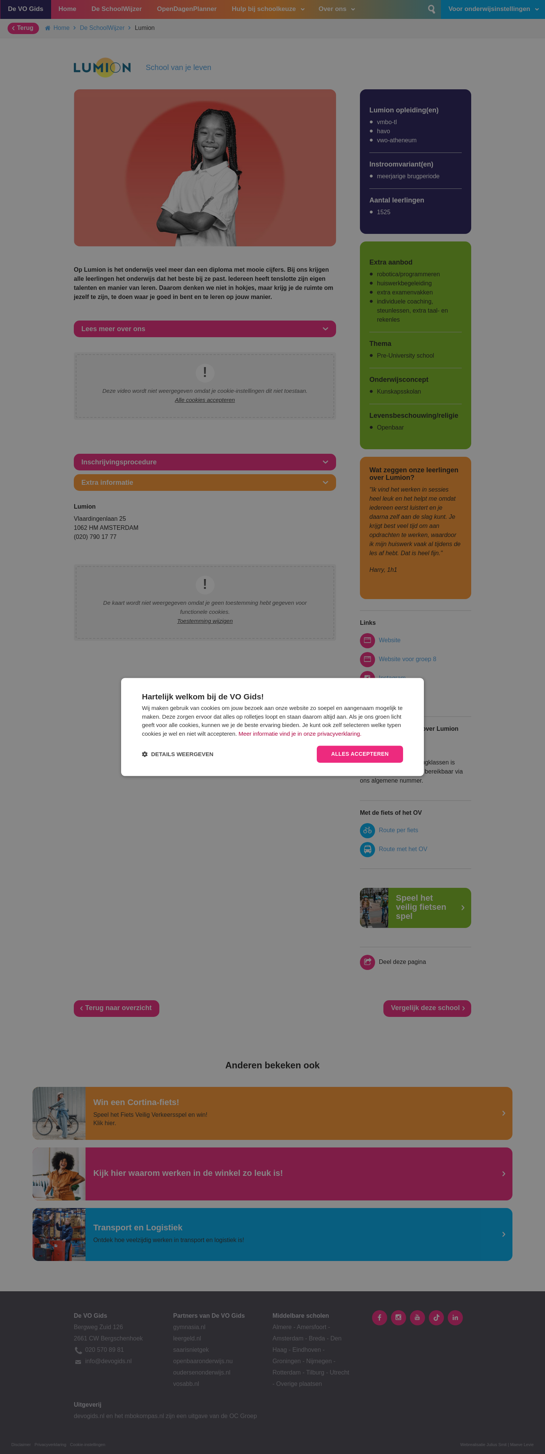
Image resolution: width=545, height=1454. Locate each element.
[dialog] (272, 727)
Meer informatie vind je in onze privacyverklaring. (299, 733)
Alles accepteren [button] (360, 754)
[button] (177, 754)
